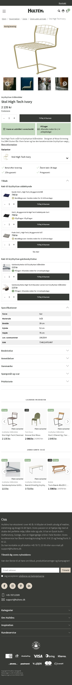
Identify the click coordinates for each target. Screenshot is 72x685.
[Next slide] (64, 83)
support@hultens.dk (11, 548)
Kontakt (62, 3)
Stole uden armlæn (38, 18)
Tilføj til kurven (45, 118)
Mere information (9, 144)
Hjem (4, 18)
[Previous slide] (7, 83)
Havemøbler (14, 18)
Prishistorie (5, 111)
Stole (24, 18)
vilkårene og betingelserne (31, 576)
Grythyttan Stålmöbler (11, 97)
